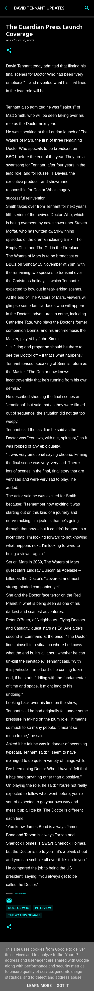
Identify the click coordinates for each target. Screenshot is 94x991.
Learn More (39, 985)
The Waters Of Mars (24, 915)
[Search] (87, 8)
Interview (43, 908)
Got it (63, 985)
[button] (9, 50)
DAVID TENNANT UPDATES (39, 8)
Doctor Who (18, 908)
